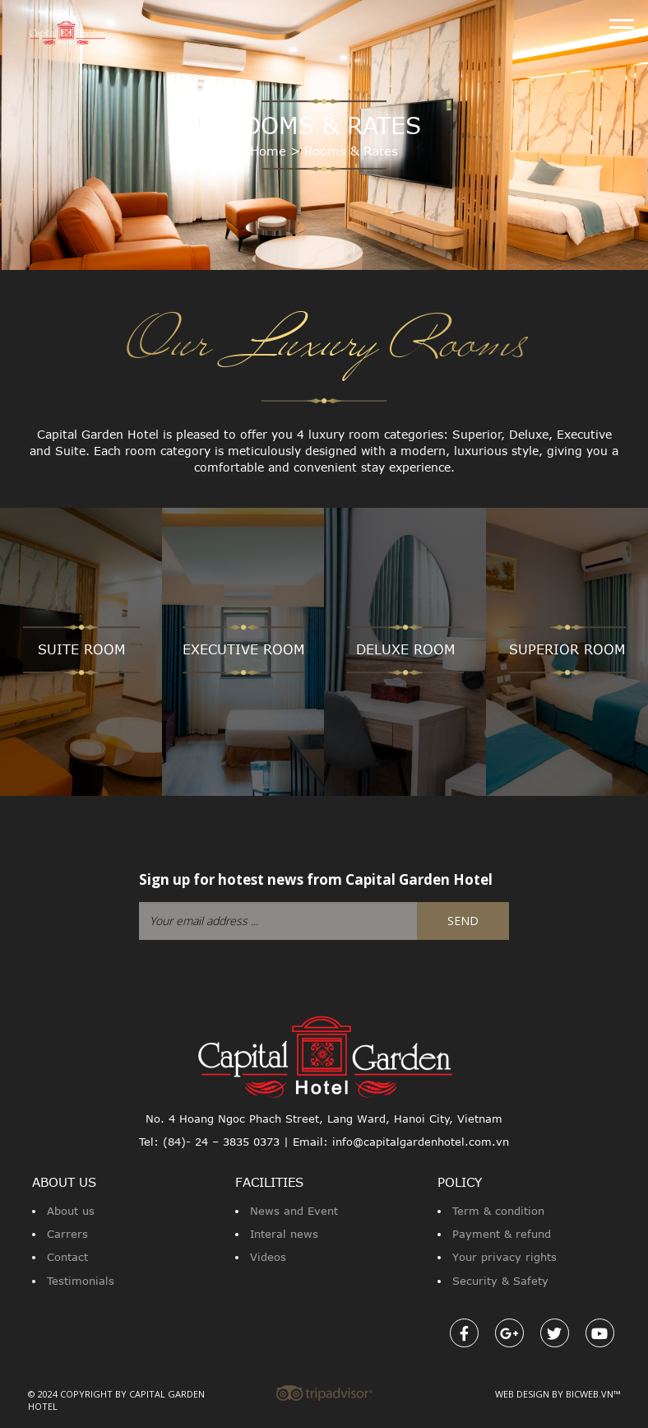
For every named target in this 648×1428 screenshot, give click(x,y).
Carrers (67, 1233)
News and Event (294, 1210)
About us (71, 1210)
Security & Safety (500, 1280)
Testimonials (80, 1280)
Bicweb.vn (589, 1394)
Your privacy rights (504, 1256)
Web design (522, 1394)
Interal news (284, 1233)
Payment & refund (501, 1233)
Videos (268, 1256)
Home (268, 150)
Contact (67, 1256)
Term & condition (498, 1210)
